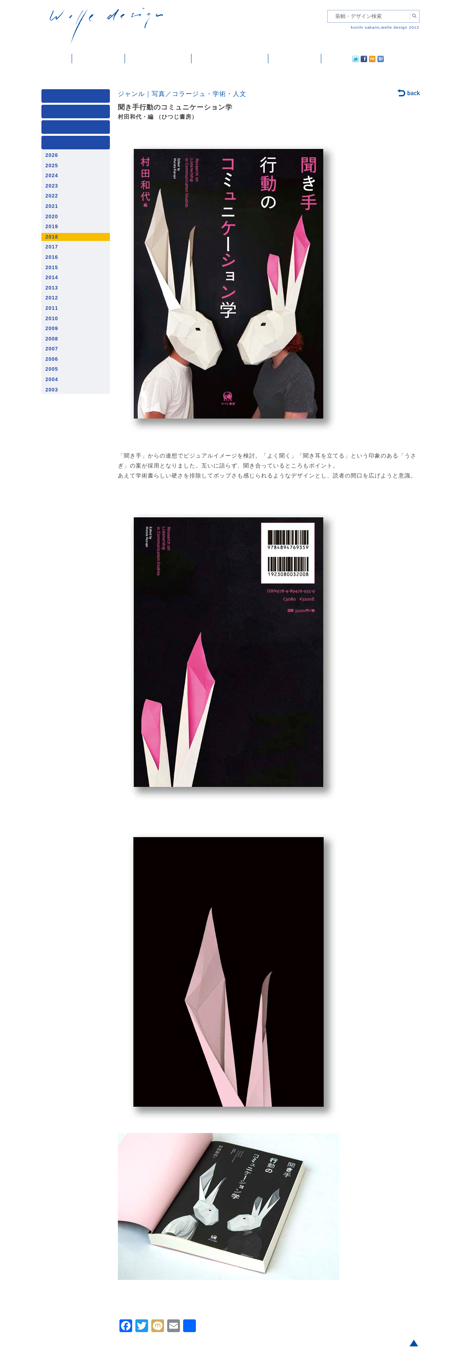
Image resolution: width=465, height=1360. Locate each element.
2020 (51, 216)
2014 (51, 277)
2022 (51, 196)
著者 (77, 129)
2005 (51, 369)
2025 (51, 165)
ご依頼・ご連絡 (294, 58)
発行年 (77, 144)
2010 (51, 318)
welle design (106, 27)
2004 (51, 379)
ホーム (56, 58)
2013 (51, 288)
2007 (51, 349)
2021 (51, 206)
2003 (51, 390)
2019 (51, 226)
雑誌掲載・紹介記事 (158, 58)
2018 (51, 237)
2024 (51, 175)
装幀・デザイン (98, 58)
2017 (51, 247)
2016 (51, 257)
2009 (51, 328)
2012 (51, 298)
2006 (51, 359)
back (409, 93)
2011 (51, 308)
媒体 (77, 98)
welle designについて (229, 58)
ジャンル (77, 113)
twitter (330, 58)
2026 (51, 155)
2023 (51, 186)
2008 (51, 339)
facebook (341, 58)
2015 (51, 267)
